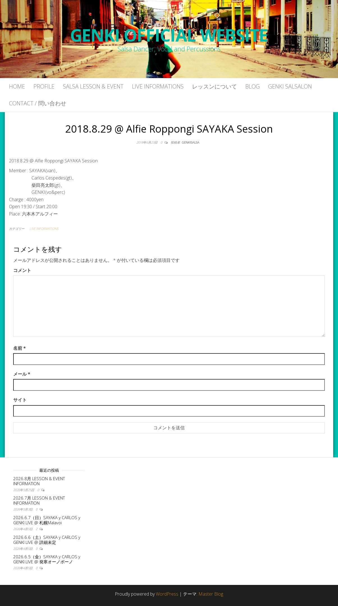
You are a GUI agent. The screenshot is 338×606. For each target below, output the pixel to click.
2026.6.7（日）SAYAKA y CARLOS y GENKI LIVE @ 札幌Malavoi (46, 520)
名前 (19, 348)
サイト (20, 400)
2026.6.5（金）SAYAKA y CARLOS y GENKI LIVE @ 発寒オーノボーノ (46, 559)
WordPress (167, 594)
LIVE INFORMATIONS (43, 228)
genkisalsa (190, 142)
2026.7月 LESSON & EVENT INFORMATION (39, 500)
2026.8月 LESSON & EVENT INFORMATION (39, 481)
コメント (22, 270)
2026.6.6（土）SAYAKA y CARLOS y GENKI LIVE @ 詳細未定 (46, 539)
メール (21, 374)
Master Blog (210, 594)
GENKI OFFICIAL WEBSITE (169, 35)
